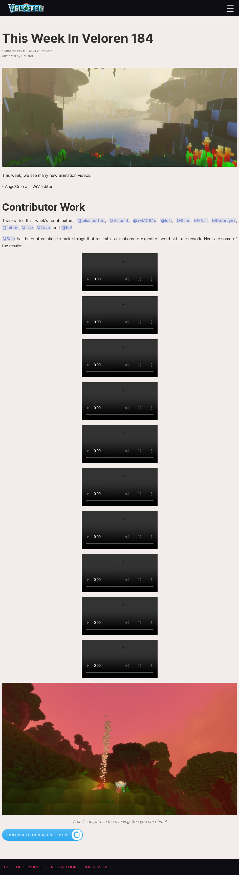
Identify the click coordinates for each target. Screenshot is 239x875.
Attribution (64, 867)
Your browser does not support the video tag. (120, 272)
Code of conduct (23, 867)
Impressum (96, 867)
